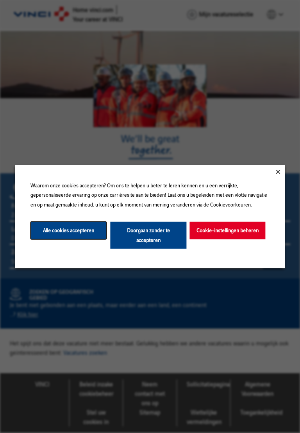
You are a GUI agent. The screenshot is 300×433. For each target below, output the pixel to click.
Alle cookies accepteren (68, 230)
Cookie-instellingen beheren (227, 230)
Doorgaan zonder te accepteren (148, 234)
